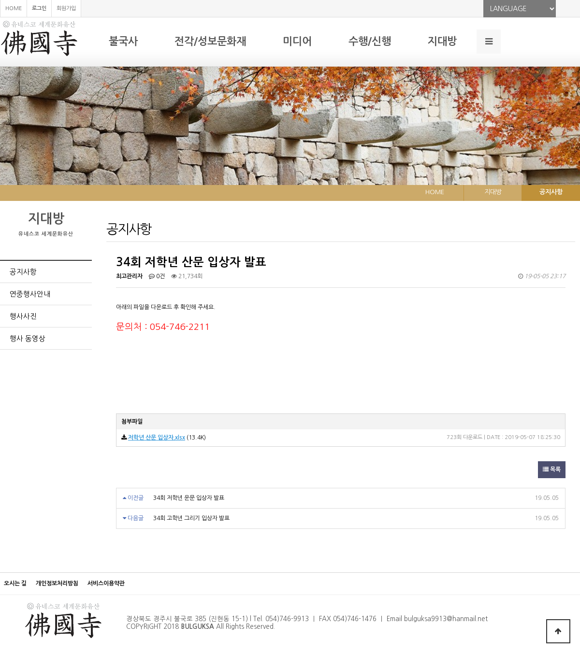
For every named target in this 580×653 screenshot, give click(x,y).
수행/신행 (369, 41)
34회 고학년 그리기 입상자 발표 (191, 518)
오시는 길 (15, 583)
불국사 (123, 41)
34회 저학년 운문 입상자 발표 (188, 498)
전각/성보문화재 (210, 41)
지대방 (442, 41)
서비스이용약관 (106, 583)
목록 (552, 469)
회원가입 (66, 8)
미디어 (297, 41)
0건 (157, 276)
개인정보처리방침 (57, 583)
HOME (13, 8)
